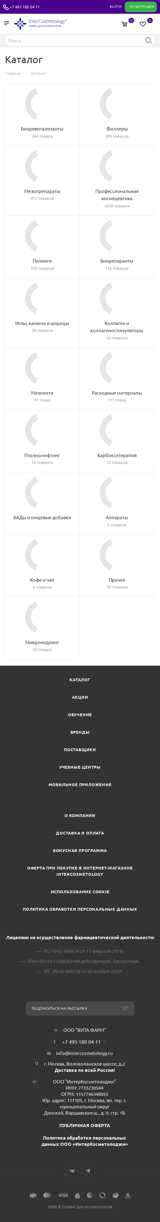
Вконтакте (72, 1171)
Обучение (80, 714)
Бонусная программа (80, 850)
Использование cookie (80, 891)
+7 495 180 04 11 (25, 7)
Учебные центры (80, 767)
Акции (80, 697)
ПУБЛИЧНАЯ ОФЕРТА (84, 1125)
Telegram (88, 1171)
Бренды (80, 732)
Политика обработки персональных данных (80, 909)
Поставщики (80, 749)
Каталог (80, 680)
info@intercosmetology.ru (84, 1053)
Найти (148, 40)
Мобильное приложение (80, 784)
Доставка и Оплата (80, 833)
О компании (80, 815)
